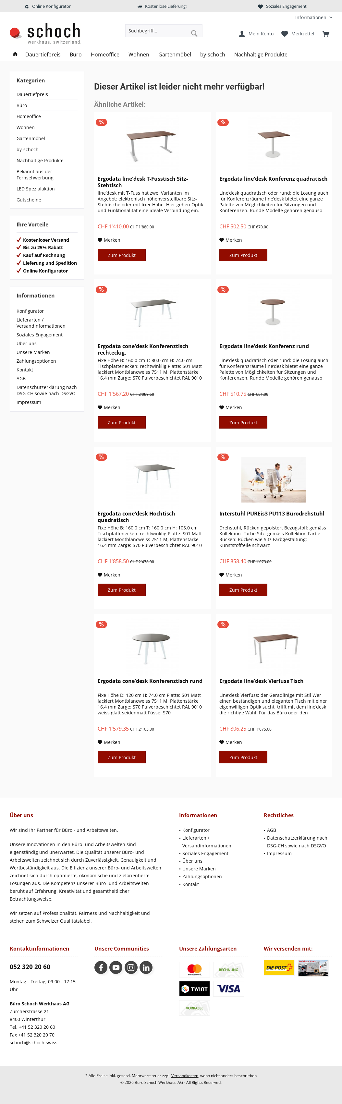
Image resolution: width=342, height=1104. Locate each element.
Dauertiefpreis (32, 94)
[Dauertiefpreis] (43, 54)
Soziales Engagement (40, 335)
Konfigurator (30, 311)
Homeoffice (29, 116)
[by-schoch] (213, 54)
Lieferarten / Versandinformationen (41, 323)
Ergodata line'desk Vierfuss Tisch (261, 681)
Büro (22, 105)
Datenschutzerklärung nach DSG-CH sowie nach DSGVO (47, 390)
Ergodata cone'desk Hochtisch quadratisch (136, 516)
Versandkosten (184, 1075)
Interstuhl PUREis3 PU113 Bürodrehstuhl (271, 513)
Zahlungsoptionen (36, 361)
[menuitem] (311, 17)
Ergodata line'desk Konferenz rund (264, 346)
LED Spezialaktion (36, 189)
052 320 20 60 (30, 967)
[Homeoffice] (105, 54)
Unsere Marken (33, 352)
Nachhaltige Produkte (40, 160)
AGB (21, 378)
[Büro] (75, 54)
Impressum (29, 402)
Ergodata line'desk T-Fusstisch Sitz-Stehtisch (143, 182)
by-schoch (28, 149)
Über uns (27, 343)
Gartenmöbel (31, 138)
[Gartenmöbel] (175, 54)
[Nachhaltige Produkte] (261, 54)
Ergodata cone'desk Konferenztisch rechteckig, (143, 349)
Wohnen (26, 127)
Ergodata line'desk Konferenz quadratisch (273, 179)
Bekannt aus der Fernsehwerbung (35, 174)
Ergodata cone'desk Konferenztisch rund (150, 681)
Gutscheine (29, 200)
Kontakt (25, 370)
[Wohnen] (139, 54)
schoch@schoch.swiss (33, 1042)
